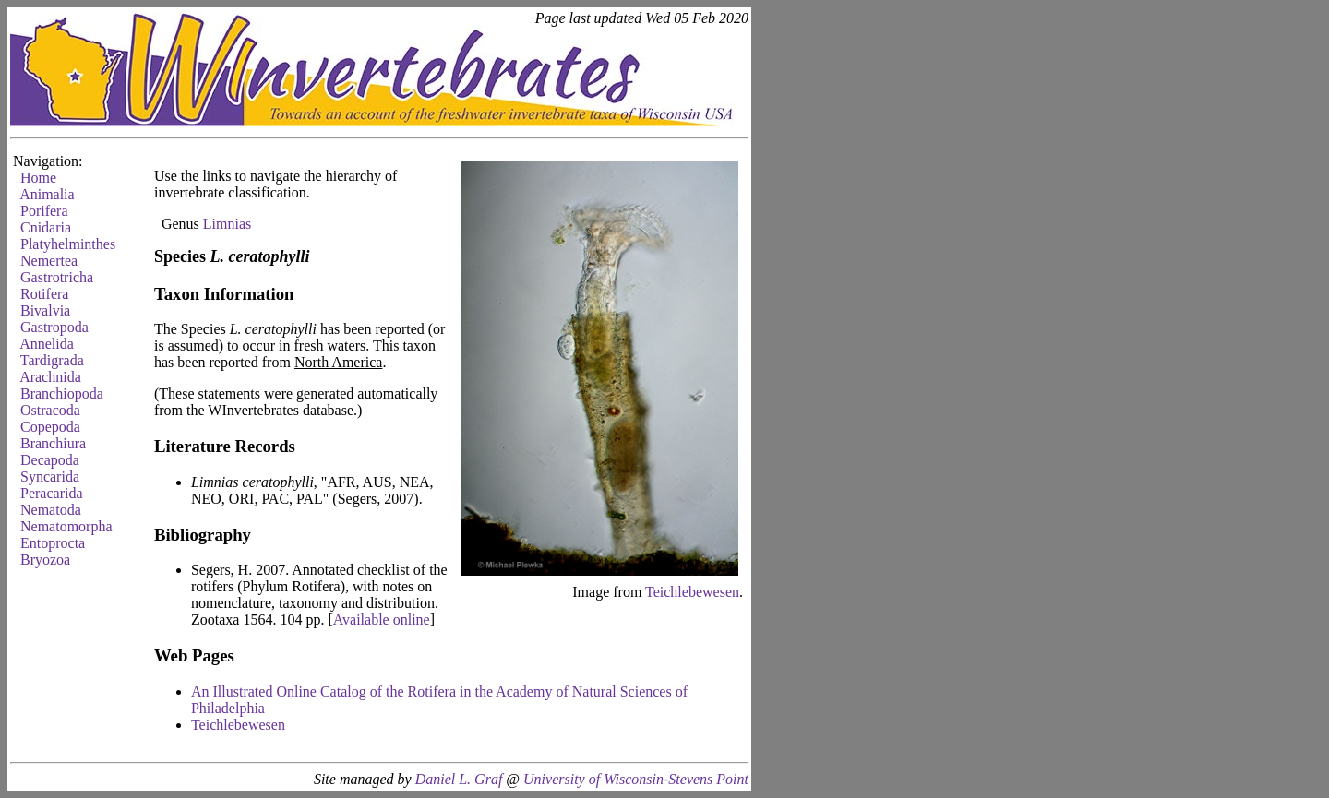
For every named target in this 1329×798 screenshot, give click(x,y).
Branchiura (53, 443)
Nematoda (50, 510)
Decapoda (49, 460)
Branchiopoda (61, 393)
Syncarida (49, 476)
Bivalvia (45, 310)
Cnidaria (45, 227)
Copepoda (50, 427)
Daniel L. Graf (459, 779)
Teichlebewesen (692, 592)
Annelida (46, 343)
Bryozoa (45, 559)
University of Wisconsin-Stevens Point (635, 779)
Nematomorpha (66, 526)
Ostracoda (50, 410)
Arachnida (50, 377)
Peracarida (51, 493)
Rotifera (44, 294)
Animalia (47, 194)
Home (38, 177)
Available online (381, 619)
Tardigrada (52, 360)
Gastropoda (54, 327)
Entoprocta (52, 543)
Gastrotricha (56, 277)
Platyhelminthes (67, 244)
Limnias (227, 224)
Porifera (44, 211)
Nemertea (49, 260)
